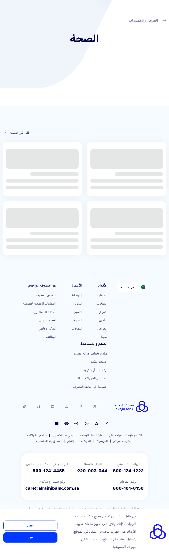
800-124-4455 (49, 470)
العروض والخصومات (147, 21)
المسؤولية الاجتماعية (48, 441)
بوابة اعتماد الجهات (91, 435)
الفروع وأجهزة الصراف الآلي (125, 435)
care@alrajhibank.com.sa (52, 488)
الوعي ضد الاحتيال (63, 435)
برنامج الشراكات (37, 435)
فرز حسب (16, 132)
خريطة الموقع (121, 441)
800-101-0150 (128, 488)
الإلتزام (71, 441)
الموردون (102, 441)
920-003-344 (92, 470)
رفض (30, 525)
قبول (30, 537)
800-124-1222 (128, 470)
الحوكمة (86, 441)
